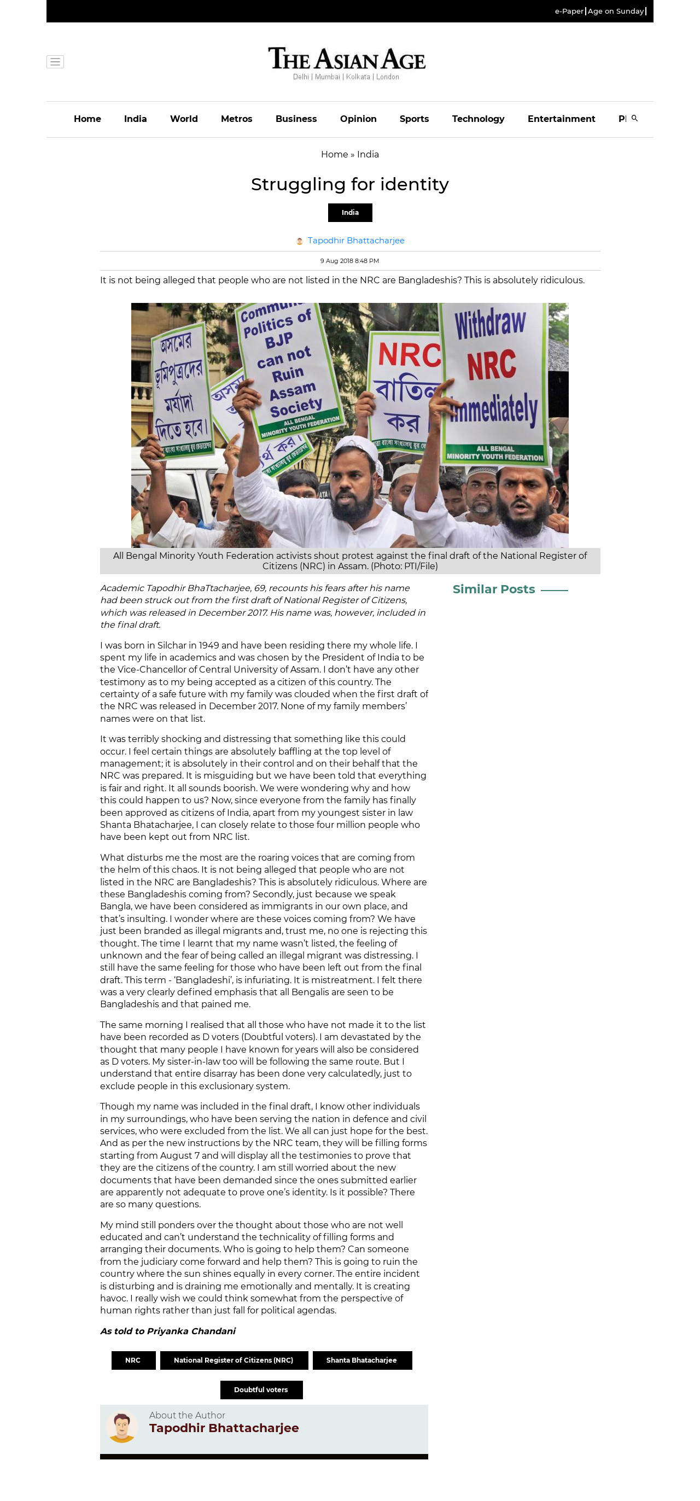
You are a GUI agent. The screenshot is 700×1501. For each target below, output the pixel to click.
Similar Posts (494, 589)
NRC (133, 1360)
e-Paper (569, 11)
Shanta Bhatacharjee (362, 1360)
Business (296, 119)
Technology (478, 119)
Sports (414, 119)
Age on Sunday (616, 11)
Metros (237, 119)
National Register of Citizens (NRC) (234, 1360)
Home (87, 119)
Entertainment (562, 119)
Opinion (358, 119)
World (184, 119)
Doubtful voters (261, 1390)
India (135, 119)
